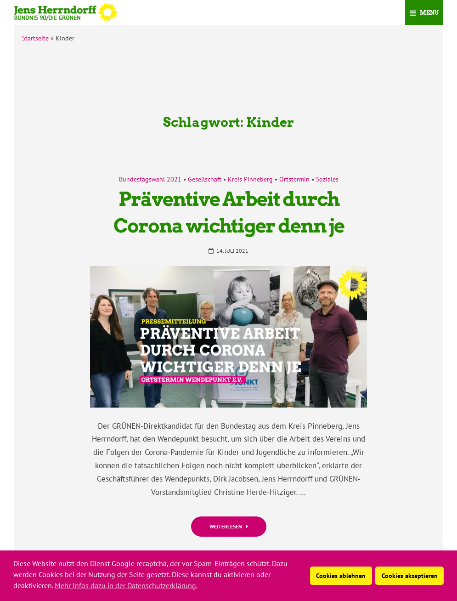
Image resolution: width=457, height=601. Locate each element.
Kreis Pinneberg (250, 179)
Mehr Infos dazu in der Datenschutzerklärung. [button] (126, 585)
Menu (424, 12)
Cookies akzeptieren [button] (410, 575)
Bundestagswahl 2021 (150, 179)
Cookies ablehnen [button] (341, 575)
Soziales (327, 179)
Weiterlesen (228, 526)
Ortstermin (294, 179)
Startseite (35, 38)
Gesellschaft (204, 179)
